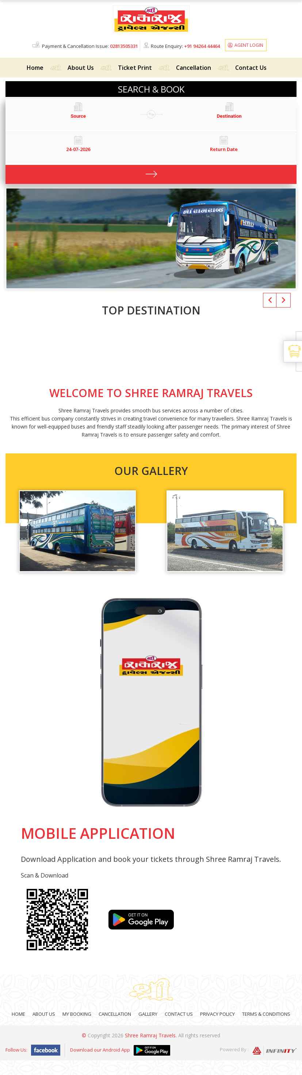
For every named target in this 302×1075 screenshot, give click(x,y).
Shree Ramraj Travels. (151, 1035)
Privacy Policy (217, 1014)
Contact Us (251, 68)
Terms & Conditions (266, 1014)
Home (35, 68)
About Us (81, 68)
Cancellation (193, 68)
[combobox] (78, 116)
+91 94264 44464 (202, 46)
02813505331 (124, 46)
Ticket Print (135, 68)
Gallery (147, 1014)
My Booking (76, 1014)
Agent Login (248, 45)
